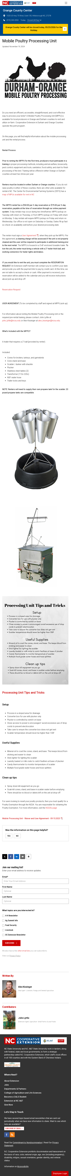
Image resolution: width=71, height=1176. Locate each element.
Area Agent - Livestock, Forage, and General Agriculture (36, 990)
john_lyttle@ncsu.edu (11, 320)
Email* (5, 877)
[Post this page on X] (4, 856)
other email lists (24, 951)
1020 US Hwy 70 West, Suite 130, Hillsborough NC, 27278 (27, 15)
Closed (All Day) (34, 20)
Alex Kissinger (25, 986)
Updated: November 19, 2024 (13, 47)
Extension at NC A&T (13, 1101)
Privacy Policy (15, 956)
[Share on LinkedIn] (16, 856)
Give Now (8, 1105)
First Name (7, 887)
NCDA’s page (51, 808)
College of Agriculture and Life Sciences (22, 1093)
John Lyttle (23, 1018)
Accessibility (23, 1166)
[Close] (65, 29)
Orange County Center (17, 10)
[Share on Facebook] (10, 856)
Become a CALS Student (15, 1097)
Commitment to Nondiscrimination (27, 1142)
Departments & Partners (15, 1089)
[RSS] (12, 1134)
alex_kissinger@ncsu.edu (49, 320)
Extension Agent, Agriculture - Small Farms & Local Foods (37, 1022)
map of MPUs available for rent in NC (18, 194)
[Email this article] (22, 856)
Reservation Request (11, 289)
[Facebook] (6, 1134)
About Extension (11, 1081)
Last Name (7, 897)
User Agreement (29, 235)
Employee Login (60, 1173)
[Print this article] (28, 856)
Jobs (6, 1085)
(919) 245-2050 (11, 20)
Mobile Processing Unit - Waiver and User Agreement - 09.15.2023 (31, 818)
